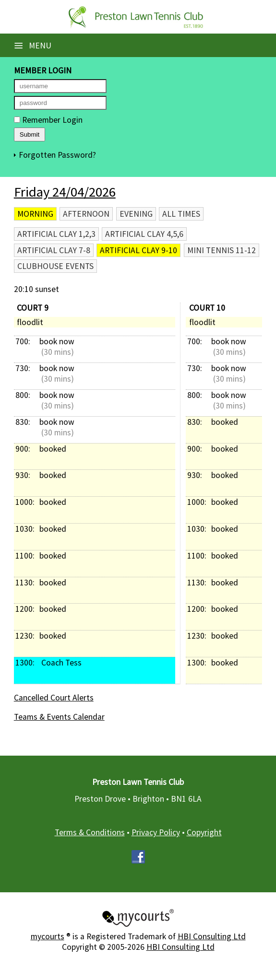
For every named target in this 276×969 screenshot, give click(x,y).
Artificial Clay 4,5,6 (144, 234)
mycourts (47, 936)
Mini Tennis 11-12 (221, 250)
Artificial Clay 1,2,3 (56, 234)
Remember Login (48, 120)
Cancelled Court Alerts (54, 697)
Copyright (204, 832)
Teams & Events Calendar (59, 717)
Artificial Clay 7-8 (53, 250)
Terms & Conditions (90, 832)
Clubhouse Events (55, 266)
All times (181, 214)
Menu (32, 45)
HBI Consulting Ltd (212, 936)
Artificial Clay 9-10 (138, 250)
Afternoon (86, 214)
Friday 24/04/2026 (65, 191)
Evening (136, 214)
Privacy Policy (156, 832)
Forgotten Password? (57, 155)
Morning (35, 214)
